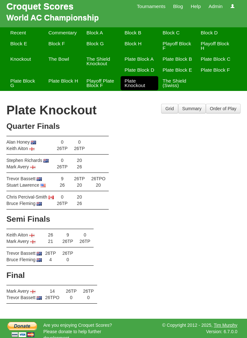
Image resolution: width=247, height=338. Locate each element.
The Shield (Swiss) (175, 83)
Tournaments (151, 6)
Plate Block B (177, 59)
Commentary (62, 32)
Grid (169, 108)
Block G (95, 43)
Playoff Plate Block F (100, 83)
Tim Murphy (225, 325)
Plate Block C (215, 59)
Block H (133, 43)
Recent (18, 32)
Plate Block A (139, 59)
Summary (192, 108)
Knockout (20, 59)
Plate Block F (215, 70)
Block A (95, 32)
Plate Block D (139, 70)
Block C (171, 32)
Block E (18, 43)
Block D (209, 32)
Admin (215, 6)
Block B (132, 32)
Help (196, 6)
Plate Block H (63, 81)
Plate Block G (22, 83)
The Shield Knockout (98, 61)
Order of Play (223, 108)
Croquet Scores (40, 6)
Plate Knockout (134, 83)
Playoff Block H (215, 46)
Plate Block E (177, 70)
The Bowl (58, 59)
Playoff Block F (177, 46)
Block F (56, 43)
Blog (178, 6)
